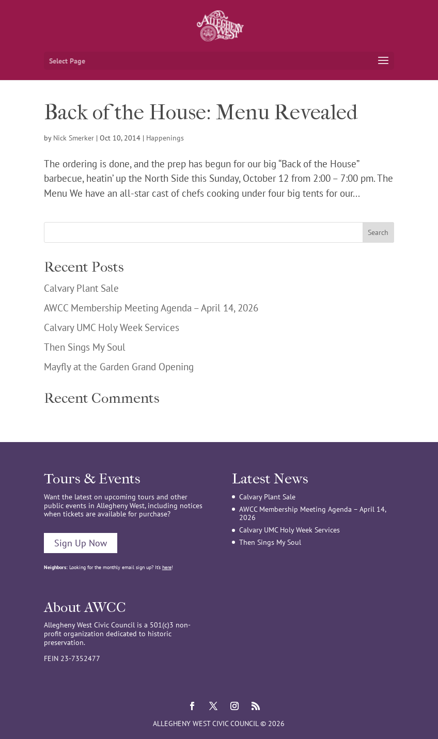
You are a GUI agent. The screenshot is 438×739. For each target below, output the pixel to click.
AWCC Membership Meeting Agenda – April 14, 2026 (151, 308)
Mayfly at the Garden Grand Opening (119, 366)
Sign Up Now (80, 543)
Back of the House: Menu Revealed (201, 112)
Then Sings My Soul (85, 347)
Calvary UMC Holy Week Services (111, 327)
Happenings (165, 138)
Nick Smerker (73, 138)
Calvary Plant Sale (81, 288)
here (166, 567)
